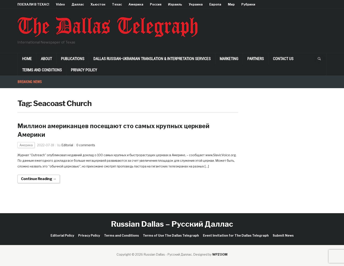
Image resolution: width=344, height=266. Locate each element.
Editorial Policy (62, 235)
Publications (72, 58)
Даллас (78, 4)
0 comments (86, 145)
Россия (155, 4)
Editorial (67, 145)
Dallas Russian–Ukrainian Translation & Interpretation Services (152, 58)
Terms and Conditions (42, 70)
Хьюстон (98, 4)
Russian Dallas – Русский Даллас (172, 223)
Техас (117, 4)
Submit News (283, 235)
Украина (196, 4)
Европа (215, 4)
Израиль (175, 4)
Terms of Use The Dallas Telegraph (171, 235)
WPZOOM (219, 254)
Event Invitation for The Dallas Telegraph (236, 235)
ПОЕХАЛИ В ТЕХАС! (33, 4)
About (46, 58)
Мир (231, 4)
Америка (136, 4)
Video (60, 4)
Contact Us (283, 58)
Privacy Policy (84, 70)
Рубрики (248, 4)
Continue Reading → (38, 179)
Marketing (229, 58)
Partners (255, 58)
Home (27, 58)
